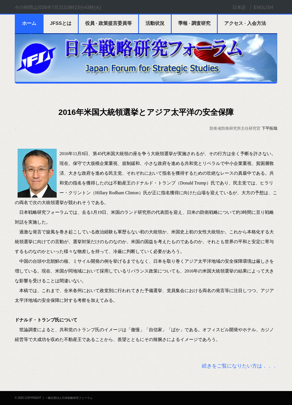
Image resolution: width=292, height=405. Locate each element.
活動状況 (154, 23)
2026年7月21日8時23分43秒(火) (69, 7)
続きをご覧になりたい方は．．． (239, 366)
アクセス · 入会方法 (245, 23)
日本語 (239, 7)
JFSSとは (60, 23)
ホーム (29, 23)
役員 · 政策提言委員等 (108, 23)
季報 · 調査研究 (194, 23)
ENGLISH (263, 7)
